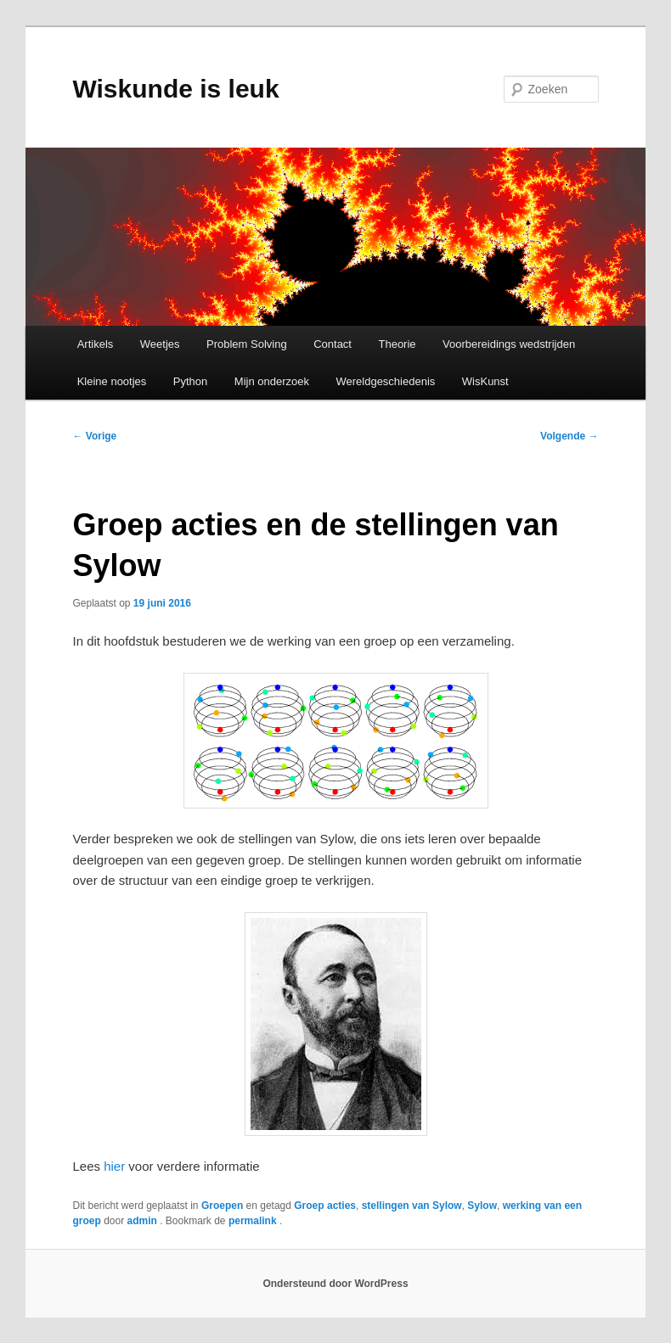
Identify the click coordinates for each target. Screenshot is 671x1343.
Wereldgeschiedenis (385, 381)
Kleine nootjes (112, 381)
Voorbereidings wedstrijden (509, 344)
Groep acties (325, 1205)
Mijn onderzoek (271, 381)
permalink (253, 1221)
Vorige (94, 436)
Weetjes (160, 344)
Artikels (95, 344)
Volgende (569, 436)
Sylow (482, 1205)
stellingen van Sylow (412, 1205)
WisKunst (485, 381)
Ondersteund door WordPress (335, 1284)
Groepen (222, 1205)
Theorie (396, 344)
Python (190, 381)
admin (144, 1221)
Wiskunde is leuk (175, 89)
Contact (332, 344)
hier (112, 1166)
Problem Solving (246, 344)
